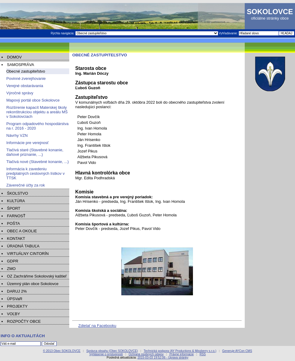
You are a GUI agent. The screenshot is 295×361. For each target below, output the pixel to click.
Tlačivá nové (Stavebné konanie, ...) (37, 161)
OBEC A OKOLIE (22, 231)
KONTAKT (16, 238)
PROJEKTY (17, 306)
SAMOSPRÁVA (20, 64)
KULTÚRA (16, 201)
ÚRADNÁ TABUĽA (23, 246)
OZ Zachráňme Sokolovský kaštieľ (37, 276)
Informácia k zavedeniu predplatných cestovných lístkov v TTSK (35, 173)
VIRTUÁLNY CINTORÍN (28, 253)
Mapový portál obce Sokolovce (33, 100)
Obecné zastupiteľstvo (25, 71)
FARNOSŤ (16, 216)
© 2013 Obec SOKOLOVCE (62, 351)
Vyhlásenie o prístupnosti (106, 354)
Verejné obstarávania (24, 85)
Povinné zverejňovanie (26, 78)
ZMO (11, 268)
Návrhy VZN (17, 135)
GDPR (12, 261)
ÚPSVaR (14, 299)
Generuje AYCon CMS (237, 351)
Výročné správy (19, 93)
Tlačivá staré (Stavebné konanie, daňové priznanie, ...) (34, 152)
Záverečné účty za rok (25, 185)
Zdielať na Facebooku (97, 325)
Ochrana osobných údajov (146, 354)
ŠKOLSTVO (17, 193)
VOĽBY (13, 314)
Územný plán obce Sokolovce (32, 283)
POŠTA (13, 223)
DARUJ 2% (17, 291)
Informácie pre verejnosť (27, 142)
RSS (203, 354)
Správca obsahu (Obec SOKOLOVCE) (112, 351)
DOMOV (14, 57)
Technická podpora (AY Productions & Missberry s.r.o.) (180, 351)
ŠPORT (13, 208)
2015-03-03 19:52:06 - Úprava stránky (163, 357)
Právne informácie (181, 354)
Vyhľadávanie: (229, 33)
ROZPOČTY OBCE (24, 321)
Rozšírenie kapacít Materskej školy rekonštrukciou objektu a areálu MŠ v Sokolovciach (37, 112)
